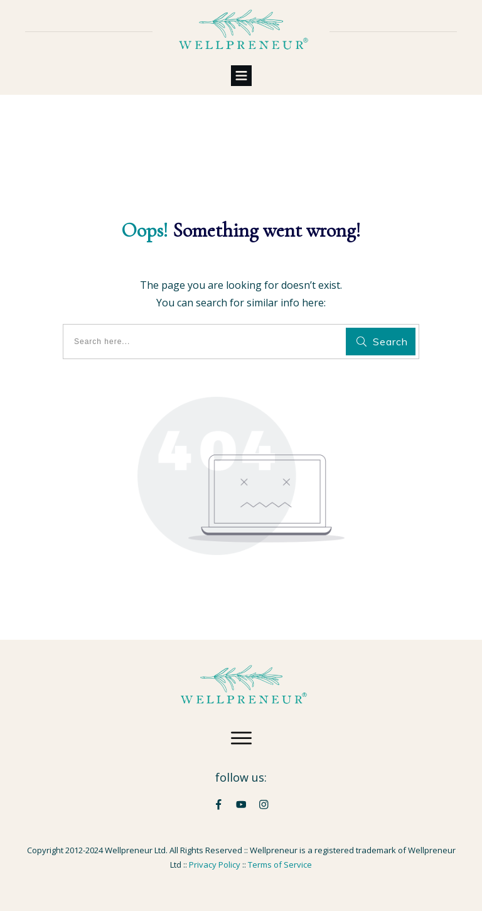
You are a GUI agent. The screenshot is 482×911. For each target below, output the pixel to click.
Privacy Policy (214, 864)
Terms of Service (280, 864)
